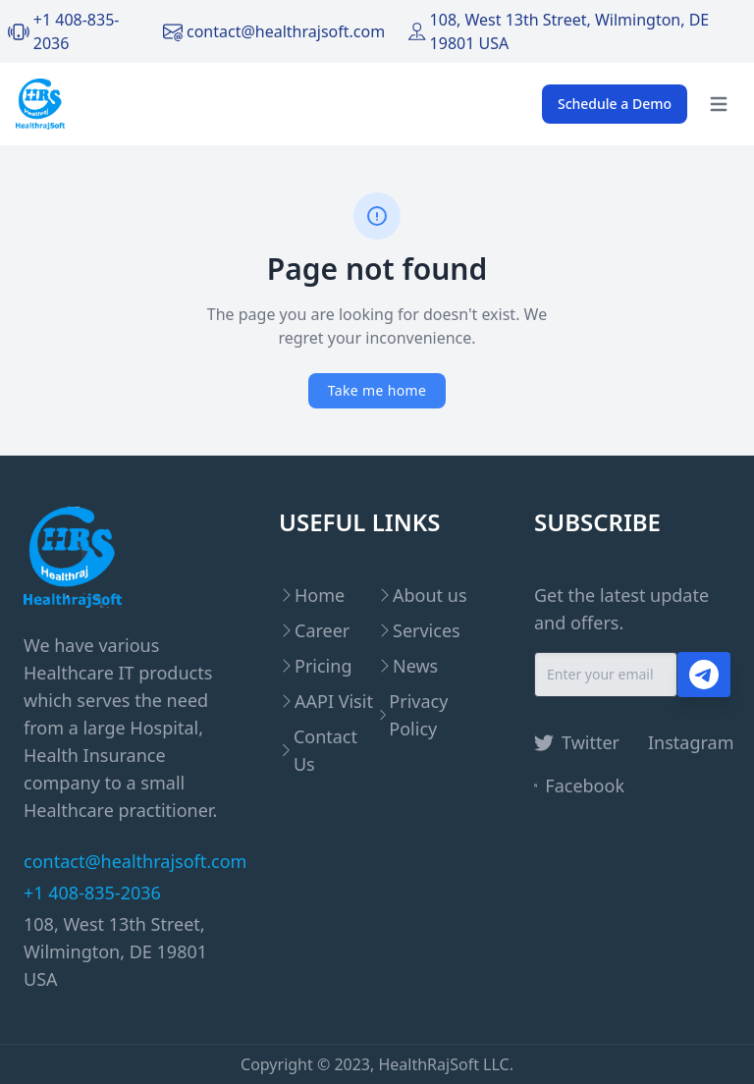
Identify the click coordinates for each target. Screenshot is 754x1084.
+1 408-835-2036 (92, 892)
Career (322, 630)
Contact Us (325, 750)
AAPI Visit (334, 701)
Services (426, 630)
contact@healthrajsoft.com (286, 31)
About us (430, 595)
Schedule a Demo (615, 103)
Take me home (377, 390)
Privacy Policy (418, 714)
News (415, 666)
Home (320, 595)
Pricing (323, 666)
